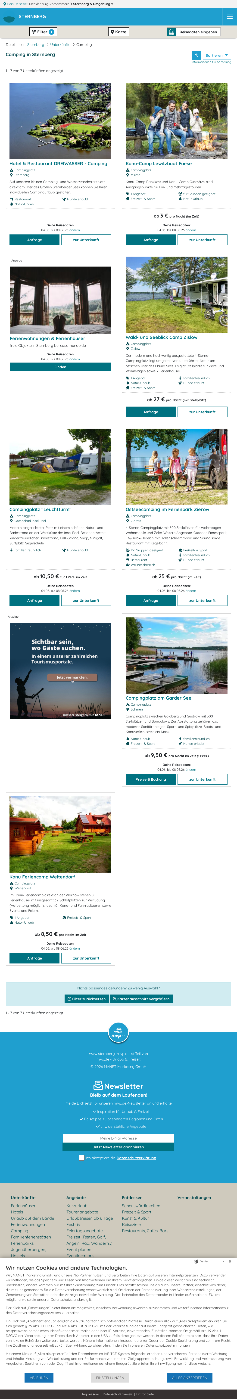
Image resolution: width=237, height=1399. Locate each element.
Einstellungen (110, 1377)
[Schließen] (230, 1261)
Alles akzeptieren (189, 1377)
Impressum (90, 1394)
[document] (118, 1318)
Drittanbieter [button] (145, 1394)
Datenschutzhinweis (118, 1394)
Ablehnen (39, 1377)
